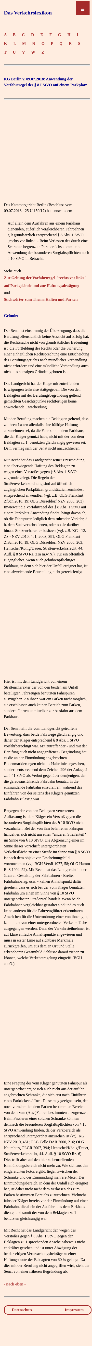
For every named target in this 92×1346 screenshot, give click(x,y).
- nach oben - (15, 1284)
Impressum (74, 1310)
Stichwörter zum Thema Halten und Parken (41, 299)
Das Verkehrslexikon (28, 13)
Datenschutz (22, 1310)
